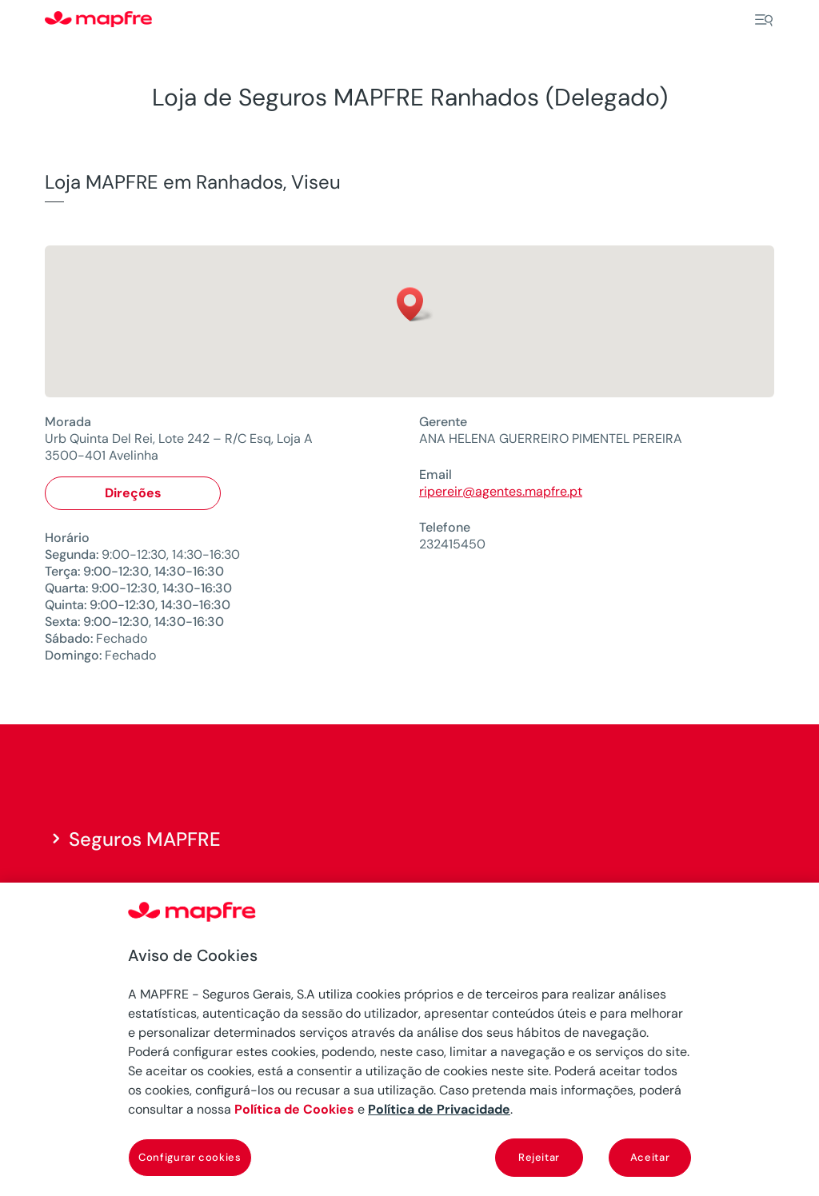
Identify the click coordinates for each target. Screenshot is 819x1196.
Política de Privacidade (439, 1109)
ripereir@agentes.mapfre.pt (500, 491)
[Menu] (764, 20)
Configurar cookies (190, 1157)
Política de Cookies (294, 1109)
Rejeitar (539, 1157)
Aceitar (650, 1157)
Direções (133, 492)
